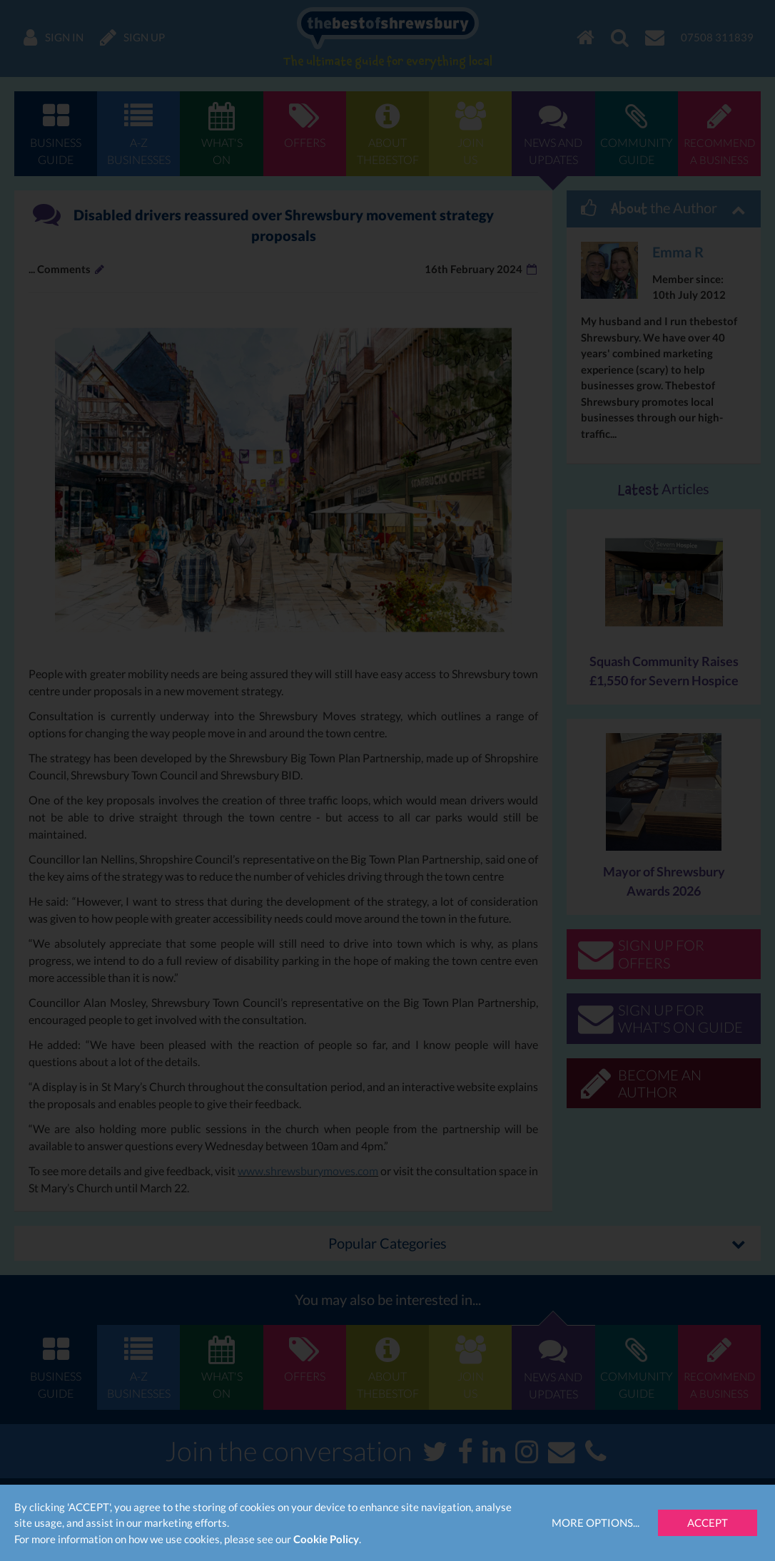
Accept (707, 1522)
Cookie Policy (326, 1538)
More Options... (595, 1522)
